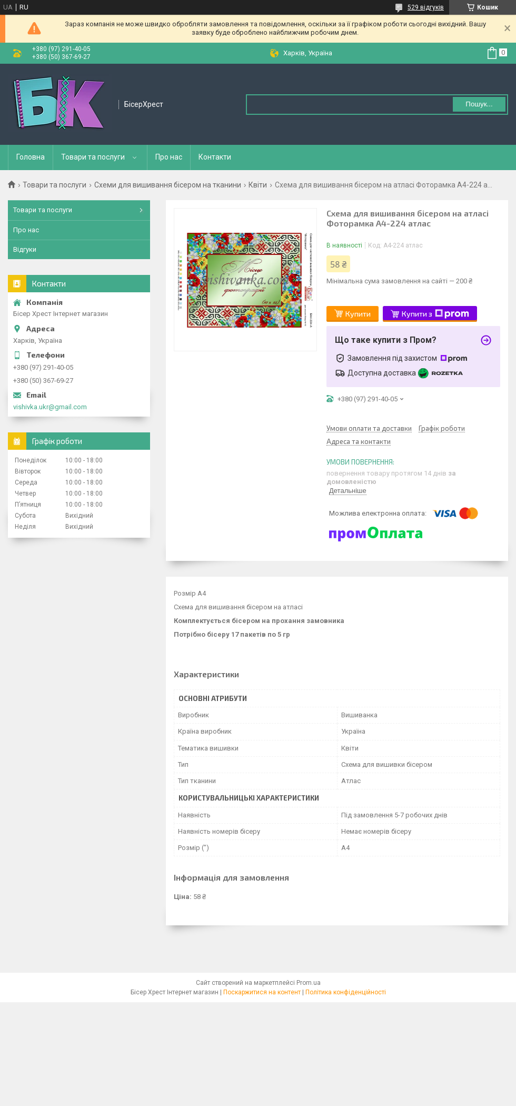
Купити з (435, 314)
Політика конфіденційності (345, 992)
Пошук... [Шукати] (478, 104)
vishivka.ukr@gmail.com (50, 407)
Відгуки (24, 249)
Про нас (168, 157)
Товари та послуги (93, 157)
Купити (358, 313)
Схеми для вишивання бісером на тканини (167, 185)
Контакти (215, 157)
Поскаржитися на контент (262, 992)
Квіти (258, 185)
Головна (30, 157)
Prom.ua (308, 982)
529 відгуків (426, 7)
